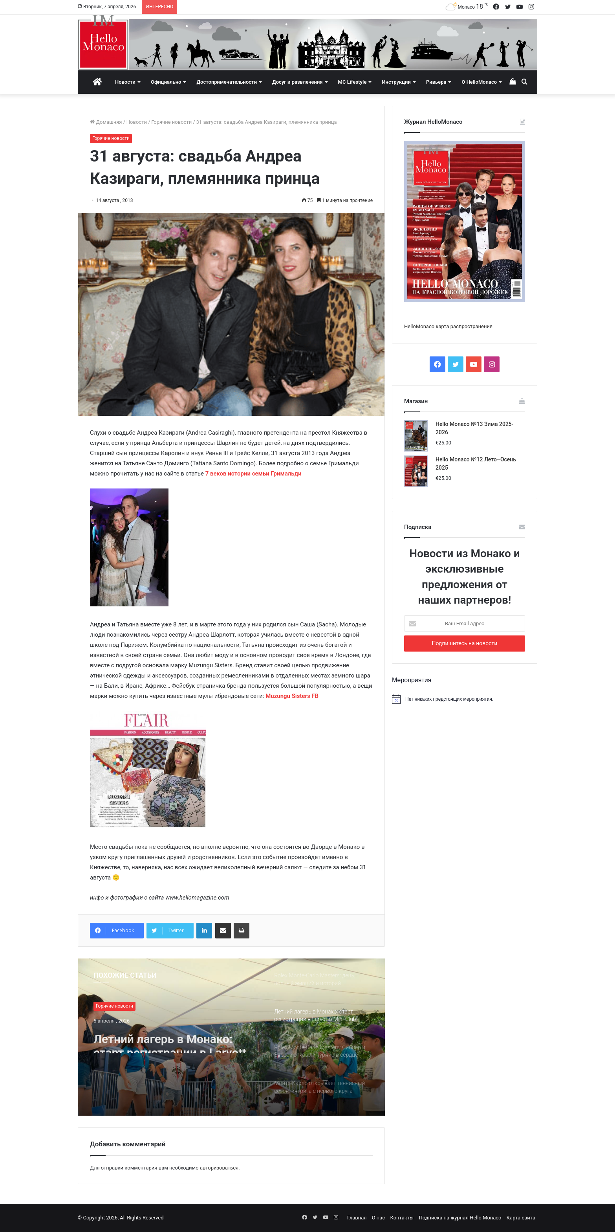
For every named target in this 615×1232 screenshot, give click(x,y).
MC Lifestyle (352, 82)
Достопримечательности (226, 82)
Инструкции (396, 82)
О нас (378, 1218)
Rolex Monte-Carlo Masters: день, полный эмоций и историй (167, 1039)
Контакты (402, 1218)
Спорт (102, 1006)
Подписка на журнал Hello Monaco (460, 1218)
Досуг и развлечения (297, 82)
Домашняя (106, 122)
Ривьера (436, 82)
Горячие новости (171, 122)
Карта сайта (521, 1218)
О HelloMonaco (479, 82)
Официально (166, 82)
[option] (231, 1037)
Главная (356, 1218)
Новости (125, 82)
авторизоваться (219, 1168)
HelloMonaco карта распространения (448, 326)
